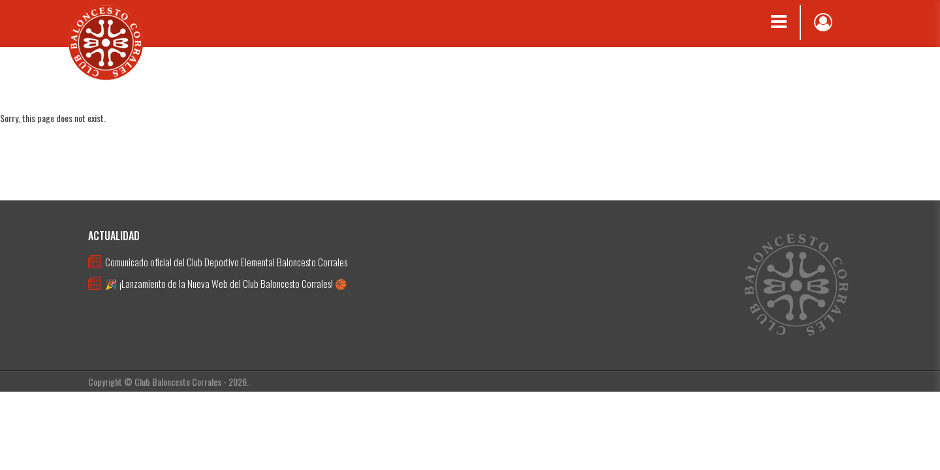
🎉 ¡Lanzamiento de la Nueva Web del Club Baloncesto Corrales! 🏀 (226, 283)
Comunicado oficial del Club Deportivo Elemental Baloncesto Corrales (226, 262)
